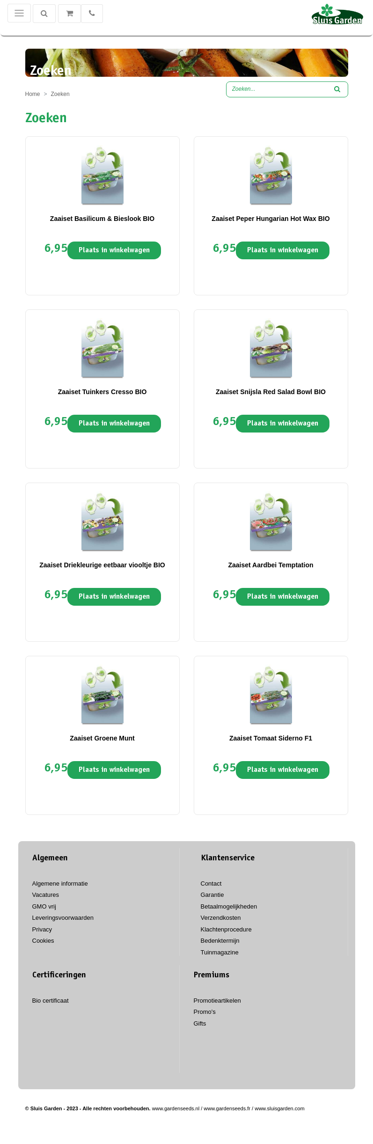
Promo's (205, 1011)
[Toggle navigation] (19, 13)
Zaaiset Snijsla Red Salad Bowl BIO (271, 392)
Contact (211, 883)
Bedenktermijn (220, 940)
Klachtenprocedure (226, 929)
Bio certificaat (50, 1000)
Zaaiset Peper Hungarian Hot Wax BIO (270, 218)
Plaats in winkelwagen (114, 250)
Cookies (43, 940)
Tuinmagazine (220, 952)
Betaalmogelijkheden (229, 906)
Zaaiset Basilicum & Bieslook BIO (102, 218)
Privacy (42, 929)
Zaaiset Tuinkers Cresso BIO (102, 392)
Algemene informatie (60, 883)
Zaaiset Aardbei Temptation (270, 565)
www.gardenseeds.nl (176, 1108)
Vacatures (45, 894)
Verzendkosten (221, 917)
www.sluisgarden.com (279, 1108)
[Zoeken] (44, 13)
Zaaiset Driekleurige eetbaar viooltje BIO (102, 565)
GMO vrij (44, 906)
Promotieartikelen (217, 1000)
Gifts (200, 1023)
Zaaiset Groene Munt (102, 738)
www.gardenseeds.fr (227, 1108)
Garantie (212, 894)
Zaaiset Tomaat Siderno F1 (270, 738)
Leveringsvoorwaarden (63, 917)
